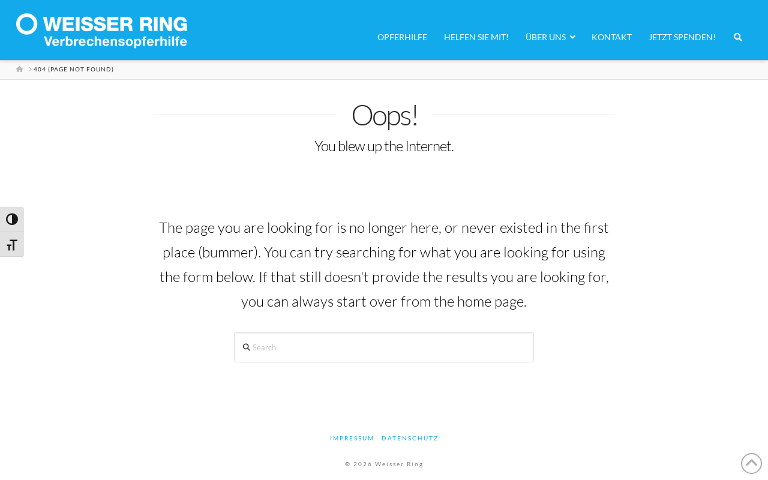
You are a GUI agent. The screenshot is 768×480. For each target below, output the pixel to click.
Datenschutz (410, 438)
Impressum (352, 438)
